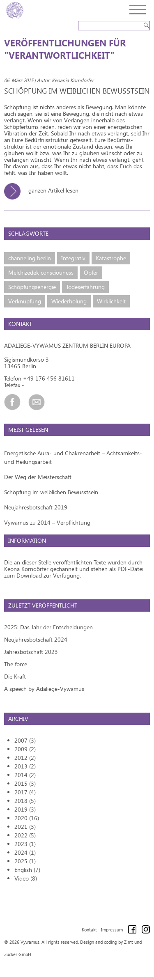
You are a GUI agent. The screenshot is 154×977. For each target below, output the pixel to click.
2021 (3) (25, 826)
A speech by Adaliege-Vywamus (44, 689)
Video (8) (25, 878)
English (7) (27, 870)
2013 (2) (25, 766)
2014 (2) (25, 775)
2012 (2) (25, 757)
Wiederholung (69, 301)
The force (15, 664)
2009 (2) (25, 749)
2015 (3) (25, 783)
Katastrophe (111, 258)
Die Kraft (15, 676)
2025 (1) (25, 861)
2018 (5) (25, 801)
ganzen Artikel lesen (44, 190)
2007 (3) (25, 740)
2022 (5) (25, 835)
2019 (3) (25, 809)
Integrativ (73, 258)
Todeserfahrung (85, 287)
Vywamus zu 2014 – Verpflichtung (47, 522)
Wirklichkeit (111, 301)
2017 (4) (25, 792)
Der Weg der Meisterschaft (37, 477)
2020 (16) (26, 818)
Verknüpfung (24, 301)
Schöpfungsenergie (32, 287)
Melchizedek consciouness (41, 272)
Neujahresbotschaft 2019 (35, 507)
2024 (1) (25, 852)
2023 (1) (25, 844)
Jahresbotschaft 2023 (31, 652)
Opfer (91, 272)
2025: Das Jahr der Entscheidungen (48, 627)
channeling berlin (29, 258)
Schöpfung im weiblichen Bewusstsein (51, 492)
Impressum (112, 929)
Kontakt (89, 929)
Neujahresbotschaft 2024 (35, 639)
